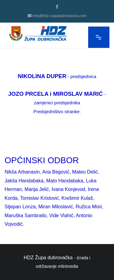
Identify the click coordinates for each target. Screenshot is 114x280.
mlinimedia (68, 266)
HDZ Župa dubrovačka (48, 257)
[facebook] (57, 6)
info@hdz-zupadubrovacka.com (59, 16)
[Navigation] (98, 37)
